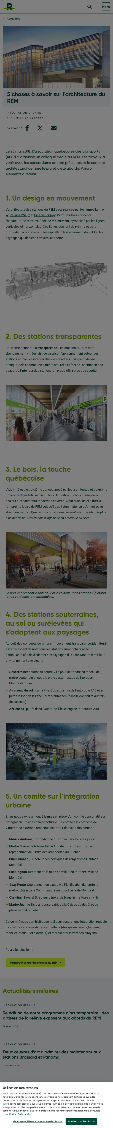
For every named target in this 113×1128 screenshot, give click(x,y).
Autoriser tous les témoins (81, 1123)
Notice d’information (20, 1115)
